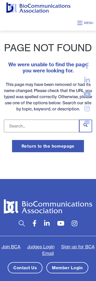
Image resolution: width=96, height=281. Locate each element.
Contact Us (25, 267)
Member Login (67, 267)
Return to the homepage (48, 146)
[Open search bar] (22, 223)
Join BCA (11, 247)
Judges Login (41, 247)
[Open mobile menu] (86, 22)
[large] (87, 65)
